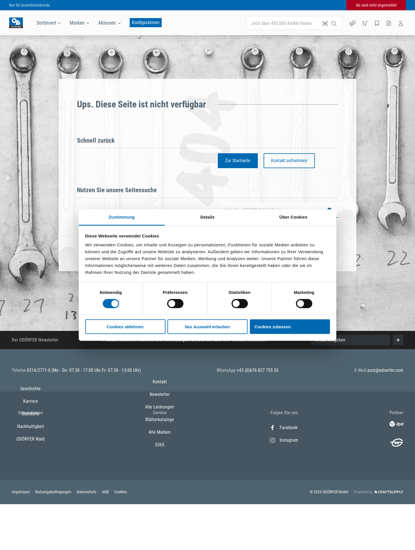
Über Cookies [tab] (293, 217)
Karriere (30, 440)
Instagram (284, 440)
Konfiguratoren (145, 22)
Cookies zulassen (273, 326)
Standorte (30, 452)
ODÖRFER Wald (30, 478)
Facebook (283, 427)
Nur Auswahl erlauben (207, 326)
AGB (106, 537)
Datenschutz (87, 537)
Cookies (120, 537)
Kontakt (160, 427)
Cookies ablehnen (125, 326)
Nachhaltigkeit (30, 465)
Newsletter (160, 440)
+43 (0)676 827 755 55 (257, 370)
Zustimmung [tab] (122, 217)
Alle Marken (160, 478)
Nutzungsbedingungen (53, 537)
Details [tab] (207, 217)
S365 (159, 490)
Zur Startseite (237, 160)
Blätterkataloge (159, 465)
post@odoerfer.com (385, 370)
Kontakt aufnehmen (289, 160)
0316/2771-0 (39, 370)
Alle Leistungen (159, 452)
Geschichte (30, 427)
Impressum (21, 537)
